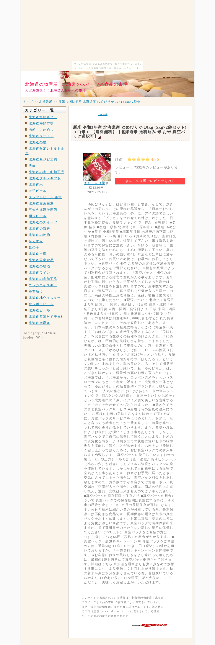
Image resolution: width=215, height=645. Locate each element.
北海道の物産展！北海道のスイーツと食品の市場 (76, 84)
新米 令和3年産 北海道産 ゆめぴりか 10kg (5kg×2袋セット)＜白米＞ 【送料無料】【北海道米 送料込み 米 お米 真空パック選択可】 (130, 132)
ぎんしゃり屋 (94, 183)
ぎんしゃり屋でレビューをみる (150, 181)
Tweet (103, 114)
